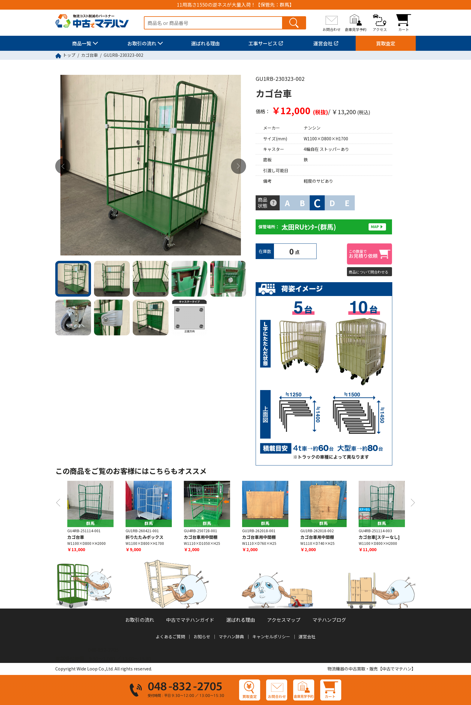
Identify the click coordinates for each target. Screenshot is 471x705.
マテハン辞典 (231, 636)
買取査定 (385, 43)
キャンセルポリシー (271, 636)
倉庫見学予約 (355, 29)
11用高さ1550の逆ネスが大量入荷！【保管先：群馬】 (235, 5)
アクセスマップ (283, 619)
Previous (62, 166)
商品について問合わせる (368, 271)
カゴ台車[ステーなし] (379, 537)
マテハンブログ (329, 619)
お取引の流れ (141, 43)
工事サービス (262, 43)
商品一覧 (81, 43)
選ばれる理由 (205, 43)
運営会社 (323, 43)
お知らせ (201, 636)
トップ (69, 55)
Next (238, 166)
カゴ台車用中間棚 (200, 537)
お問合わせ (332, 29)
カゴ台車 (89, 55)
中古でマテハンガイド (190, 619)
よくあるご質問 (170, 636)
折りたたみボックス (144, 537)
